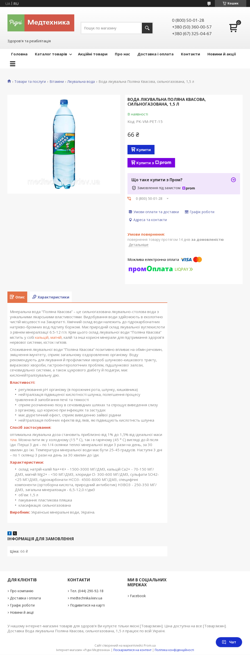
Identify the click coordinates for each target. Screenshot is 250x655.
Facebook (138, 595)
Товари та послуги (30, 81)
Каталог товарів (51, 53)
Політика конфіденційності (174, 650)
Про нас (122, 53)
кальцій (42, 337)
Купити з (153, 162)
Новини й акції (221, 53)
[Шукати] (147, 28)
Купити (143, 149)
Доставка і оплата (155, 53)
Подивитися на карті (87, 605)
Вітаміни (57, 81)
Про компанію (21, 590)
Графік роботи (22, 605)
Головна (19, 53)
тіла (13, 439)
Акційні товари (92, 53)
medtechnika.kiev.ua (86, 598)
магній (56, 337)
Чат (229, 642)
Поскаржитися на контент (132, 650)
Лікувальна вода (81, 81)
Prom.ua (150, 645)
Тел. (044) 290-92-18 (86, 590)
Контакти (190, 53)
